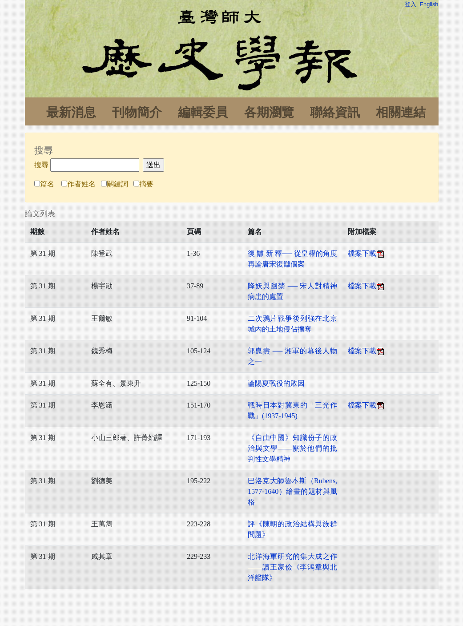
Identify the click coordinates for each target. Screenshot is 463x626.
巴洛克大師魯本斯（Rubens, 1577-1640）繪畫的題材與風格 (292, 491)
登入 (410, 4)
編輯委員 (203, 112)
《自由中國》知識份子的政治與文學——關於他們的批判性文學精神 (292, 448)
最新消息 (71, 112)
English (429, 4)
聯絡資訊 (335, 112)
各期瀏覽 (269, 112)
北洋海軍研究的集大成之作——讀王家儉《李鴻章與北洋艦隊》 (292, 567)
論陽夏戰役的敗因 (276, 383)
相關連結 (401, 112)
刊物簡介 (137, 112)
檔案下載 (366, 253)
